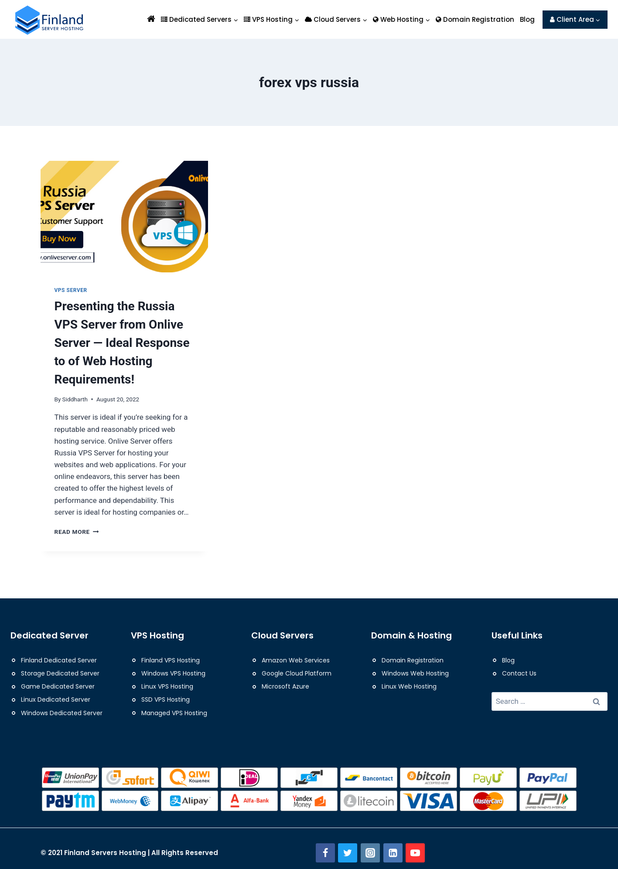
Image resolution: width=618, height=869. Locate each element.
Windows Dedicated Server (61, 713)
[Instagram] (370, 852)
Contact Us (519, 673)
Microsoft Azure (285, 686)
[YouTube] (415, 852)
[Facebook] (325, 852)
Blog (527, 19)
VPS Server (71, 290)
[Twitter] (347, 852)
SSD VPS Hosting (165, 699)
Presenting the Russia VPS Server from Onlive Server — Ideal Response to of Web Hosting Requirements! (122, 343)
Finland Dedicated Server (59, 660)
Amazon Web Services (296, 660)
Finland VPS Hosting (170, 660)
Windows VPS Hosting (173, 673)
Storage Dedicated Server (60, 673)
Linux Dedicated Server (55, 699)
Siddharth (75, 399)
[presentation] (124, 216)
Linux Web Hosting (409, 686)
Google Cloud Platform (296, 673)
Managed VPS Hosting (174, 713)
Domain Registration (475, 19)
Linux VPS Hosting (167, 686)
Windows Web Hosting (415, 673)
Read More (77, 531)
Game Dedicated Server (58, 686)
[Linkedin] (393, 852)
